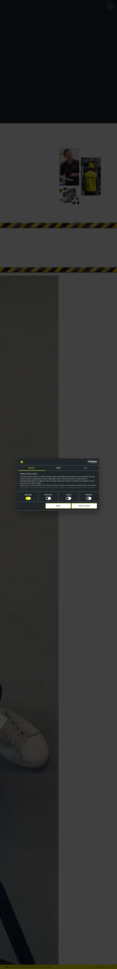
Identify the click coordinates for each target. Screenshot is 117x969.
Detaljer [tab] (58, 468)
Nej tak (58, 506)
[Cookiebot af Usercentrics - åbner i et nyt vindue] (89, 462)
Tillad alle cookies (84, 506)
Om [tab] (85, 468)
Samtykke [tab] (31, 468)
